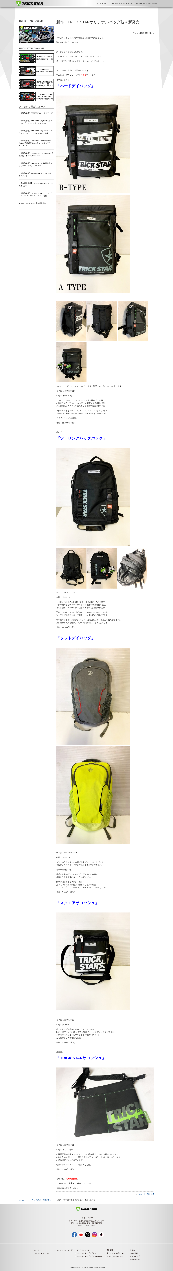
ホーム (21, 1200)
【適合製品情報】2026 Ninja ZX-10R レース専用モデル (36, 184)
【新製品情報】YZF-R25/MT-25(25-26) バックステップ (35, 174)
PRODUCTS (140, 3)
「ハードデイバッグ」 (75, 86)
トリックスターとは (41, 1253)
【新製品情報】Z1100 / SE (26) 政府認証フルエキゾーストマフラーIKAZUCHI (35, 122)
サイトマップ (135, 1256)
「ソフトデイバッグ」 (75, 638)
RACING (115, 3)
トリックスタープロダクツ (40, 1200)
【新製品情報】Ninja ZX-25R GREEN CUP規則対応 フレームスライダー (36, 154)
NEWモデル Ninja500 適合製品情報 (32, 203)
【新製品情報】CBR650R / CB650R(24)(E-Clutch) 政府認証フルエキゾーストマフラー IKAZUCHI (35, 143)
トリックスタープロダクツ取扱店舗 (89, 1256)
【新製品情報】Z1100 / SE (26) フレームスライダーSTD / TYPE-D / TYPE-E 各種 (35, 132)
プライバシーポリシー (115, 1256)
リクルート (134, 1250)
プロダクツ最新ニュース (32, 106)
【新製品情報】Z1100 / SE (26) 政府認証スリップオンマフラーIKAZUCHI (35, 164)
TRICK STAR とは (103, 3)
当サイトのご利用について (116, 1253)
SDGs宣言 (134, 1253)
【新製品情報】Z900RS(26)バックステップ (35, 113)
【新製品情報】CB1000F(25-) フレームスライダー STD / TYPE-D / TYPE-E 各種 (36, 194)
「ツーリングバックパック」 (81, 438)
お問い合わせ (152, 3)
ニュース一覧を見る (146, 1194)
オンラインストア (127, 3)
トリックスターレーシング (62, 1250)
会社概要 (110, 1250)
